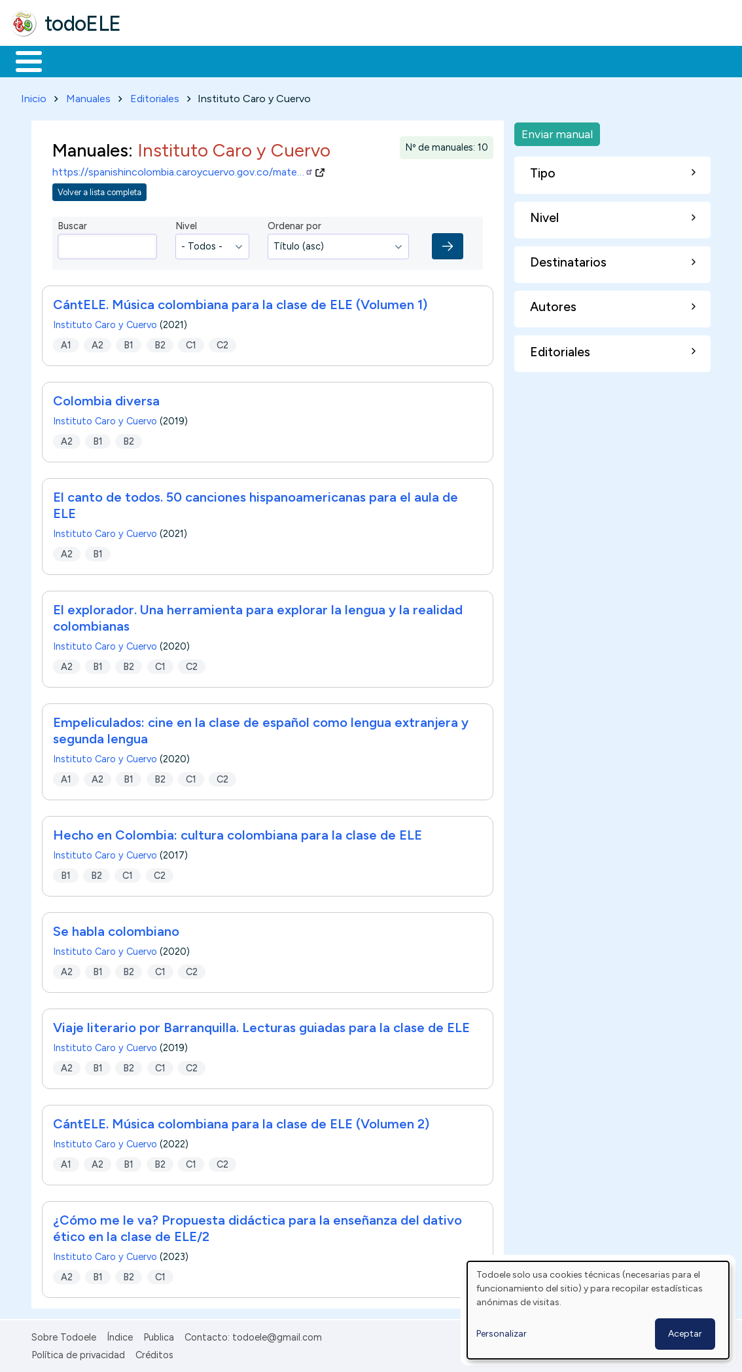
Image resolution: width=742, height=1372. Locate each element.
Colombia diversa (106, 399)
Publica (158, 1335)
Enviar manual (557, 131)
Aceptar (685, 1333)
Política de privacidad (78, 1352)
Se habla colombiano (116, 929)
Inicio (21, 60)
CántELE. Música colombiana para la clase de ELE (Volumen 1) (240, 302)
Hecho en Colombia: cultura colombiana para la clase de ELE (237, 833)
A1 (66, 342)
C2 (222, 342)
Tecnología (391, 60)
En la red (309, 60)
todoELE (82, 23)
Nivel (186, 224)
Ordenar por (294, 224)
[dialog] (598, 1310)
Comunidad (478, 60)
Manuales (88, 96)
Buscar (537, 60)
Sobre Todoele (63, 1335)
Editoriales (154, 96)
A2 (97, 342)
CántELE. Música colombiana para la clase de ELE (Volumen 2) (241, 1122)
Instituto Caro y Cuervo (105, 323)
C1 (191, 342)
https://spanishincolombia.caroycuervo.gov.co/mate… (182, 170)
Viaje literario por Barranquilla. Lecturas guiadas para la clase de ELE (261, 1025)
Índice (120, 1335)
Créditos (154, 1352)
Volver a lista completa (99, 190)
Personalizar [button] (501, 1333)
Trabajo (236, 60)
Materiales (73, 60)
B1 (128, 342)
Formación (158, 60)
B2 (160, 342)
